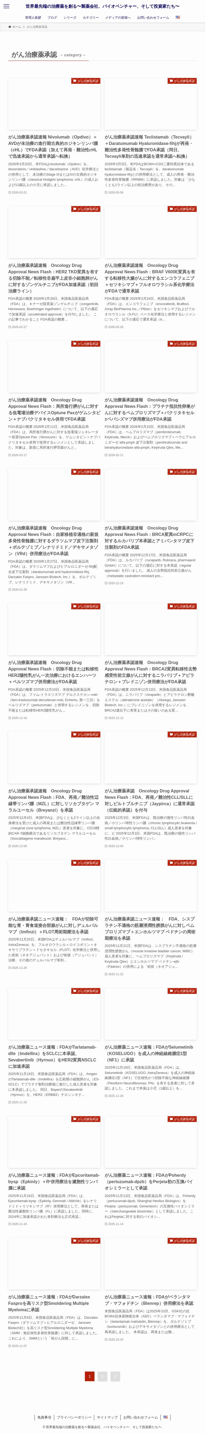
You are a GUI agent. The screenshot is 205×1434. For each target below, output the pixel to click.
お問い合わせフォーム (140, 1417)
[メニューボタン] (6, 6)
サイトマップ (107, 1417)
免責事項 (44, 1417)
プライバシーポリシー (74, 1417)
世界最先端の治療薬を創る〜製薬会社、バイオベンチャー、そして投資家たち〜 (102, 6)
